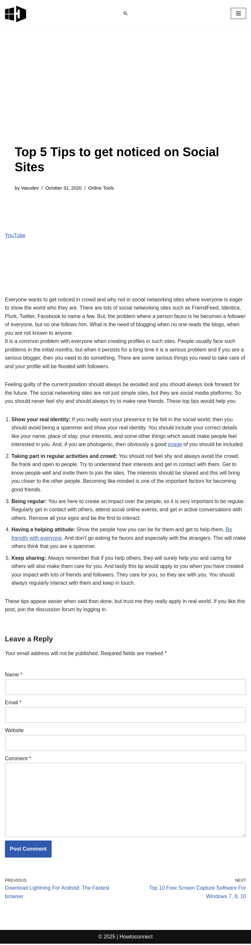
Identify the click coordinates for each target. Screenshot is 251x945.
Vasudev (30, 188)
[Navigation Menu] (238, 13)
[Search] (125, 13)
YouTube (15, 235)
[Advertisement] (125, 96)
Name (13, 675)
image (175, 445)
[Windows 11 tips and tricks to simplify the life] (16, 13)
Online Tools (101, 188)
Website (14, 731)
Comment (18, 759)
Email (13, 703)
